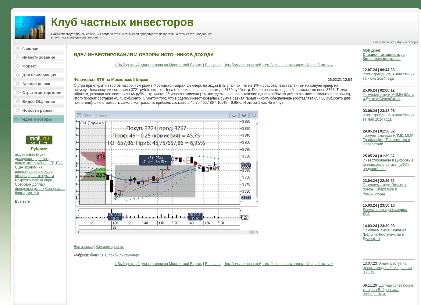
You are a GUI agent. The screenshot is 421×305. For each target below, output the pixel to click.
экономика (33, 167)
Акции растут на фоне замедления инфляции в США (387, 267)
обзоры (21, 176)
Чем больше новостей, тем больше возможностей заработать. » (278, 65)
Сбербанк (23, 184)
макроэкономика (29, 180)
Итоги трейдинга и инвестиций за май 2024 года (389, 117)
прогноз (41, 159)
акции (20, 154)
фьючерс (132, 255)
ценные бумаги (41, 176)
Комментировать (110, 247)
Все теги (22, 201)
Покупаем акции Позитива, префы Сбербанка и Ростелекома (385, 189)
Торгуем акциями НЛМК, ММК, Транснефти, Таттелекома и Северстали (388, 139)
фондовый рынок (29, 189)
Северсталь (55, 189)
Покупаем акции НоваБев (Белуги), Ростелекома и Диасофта (384, 234)
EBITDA (55, 163)
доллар (38, 184)
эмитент (32, 193)
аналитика (24, 163)
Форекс (29, 66)
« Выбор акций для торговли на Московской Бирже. (158, 65)
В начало (213, 65)
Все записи (83, 247)
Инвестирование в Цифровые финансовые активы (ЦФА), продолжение (388, 164)
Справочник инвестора (384, 55)
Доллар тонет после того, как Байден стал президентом (388, 289)
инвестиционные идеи (34, 171)
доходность (24, 159)
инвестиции (36, 154)
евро (48, 180)
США (19, 167)
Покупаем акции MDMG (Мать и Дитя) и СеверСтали (388, 97)
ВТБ (104, 255)
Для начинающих (39, 75)
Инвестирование (38, 57)
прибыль (41, 163)
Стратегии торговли (42, 92)
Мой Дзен (371, 50)
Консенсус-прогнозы (382, 59)
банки (20, 193)
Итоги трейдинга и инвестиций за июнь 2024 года (389, 76)
